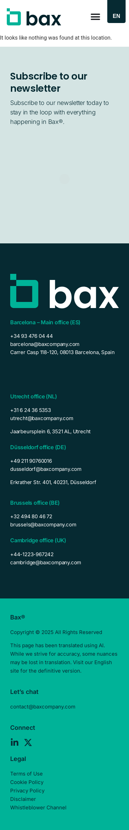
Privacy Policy (27, 790)
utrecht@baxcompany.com (41, 418)
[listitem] (64, 432)
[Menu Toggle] (95, 17)
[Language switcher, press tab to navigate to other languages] (116, 16)
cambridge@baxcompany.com (45, 562)
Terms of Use (26, 773)
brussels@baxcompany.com (43, 524)
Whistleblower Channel (38, 807)
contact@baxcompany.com (42, 706)
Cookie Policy (26, 782)
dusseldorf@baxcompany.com (45, 469)
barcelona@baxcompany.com (44, 344)
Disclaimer (23, 799)
